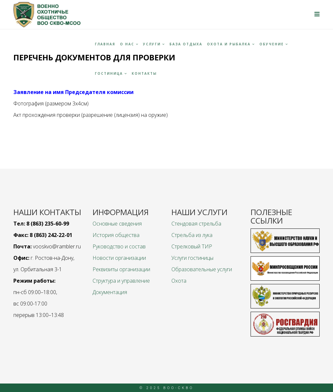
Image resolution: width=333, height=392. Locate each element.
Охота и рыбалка (229, 44)
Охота (178, 280)
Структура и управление (121, 280)
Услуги (152, 44)
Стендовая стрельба (196, 223)
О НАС (127, 44)
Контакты (144, 73)
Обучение (271, 44)
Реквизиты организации (121, 269)
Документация (110, 292)
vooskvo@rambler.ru (57, 246)
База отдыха (185, 44)
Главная (105, 44)
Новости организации (119, 257)
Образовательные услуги (201, 269)
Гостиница (109, 73)
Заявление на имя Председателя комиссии (73, 92)
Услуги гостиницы (192, 257)
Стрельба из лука (191, 235)
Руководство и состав (119, 246)
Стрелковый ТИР (191, 246)
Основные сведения (117, 223)
